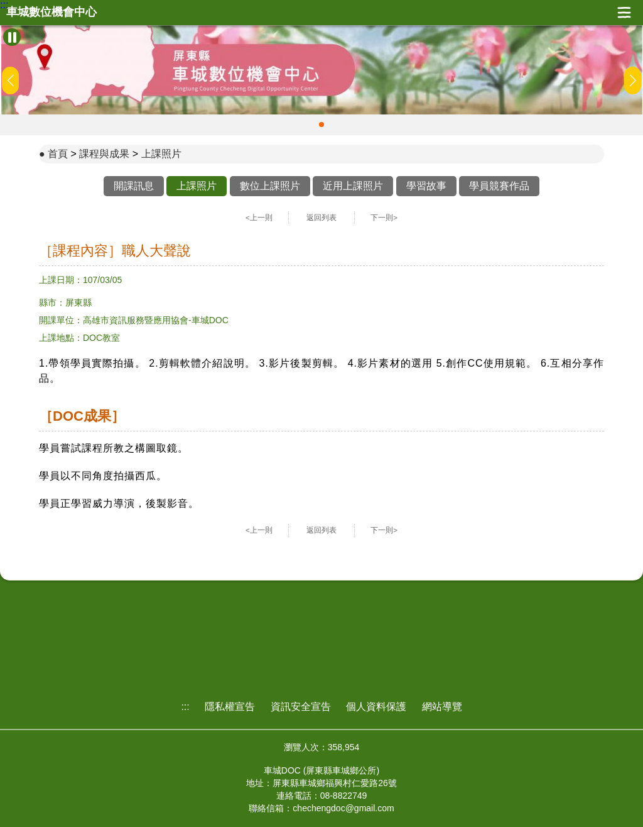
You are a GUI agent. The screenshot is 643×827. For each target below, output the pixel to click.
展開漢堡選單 (624, 12)
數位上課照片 (270, 185)
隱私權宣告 (230, 706)
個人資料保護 (376, 706)
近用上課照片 (353, 185)
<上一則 (259, 217)
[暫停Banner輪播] (12, 37)
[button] (321, 124)
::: (4, 5)
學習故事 (426, 185)
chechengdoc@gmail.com (343, 808)
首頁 (58, 153)
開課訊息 (134, 185)
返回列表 (321, 217)
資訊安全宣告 (301, 706)
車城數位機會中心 (51, 12)
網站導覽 (442, 706)
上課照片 (161, 153)
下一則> (383, 217)
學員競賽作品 (499, 185)
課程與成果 (104, 153)
